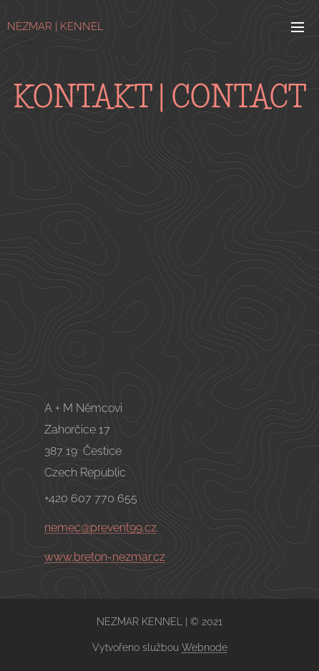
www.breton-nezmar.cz (104, 557)
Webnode (204, 647)
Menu (297, 27)
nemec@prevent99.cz (100, 527)
